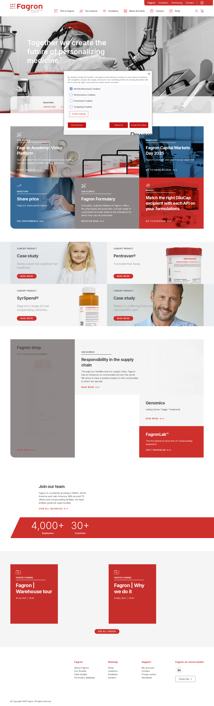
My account (148, 665)
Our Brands (80, 668)
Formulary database (84, 675)
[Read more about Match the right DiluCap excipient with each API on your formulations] (171, 201)
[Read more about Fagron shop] (42, 396)
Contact (190, 2)
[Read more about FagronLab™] (171, 439)
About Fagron (81, 665)
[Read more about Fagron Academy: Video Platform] (74, 151)
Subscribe (185, 676)
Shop (111, 665)
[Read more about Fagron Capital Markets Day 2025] (171, 151)
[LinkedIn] (179, 668)
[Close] (149, 74)
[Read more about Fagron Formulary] (107, 201)
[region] (108, 103)
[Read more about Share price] (42, 201)
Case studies (80, 672)
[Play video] (58, 592)
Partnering (176, 2)
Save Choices (77, 125)
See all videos (107, 629)
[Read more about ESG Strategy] (107, 424)
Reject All (119, 125)
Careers (112, 675)
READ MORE (26, 274)
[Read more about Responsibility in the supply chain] (139, 365)
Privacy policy (149, 672)
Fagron (151, 2)
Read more (123, 274)
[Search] (196, 11)
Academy (113, 672)
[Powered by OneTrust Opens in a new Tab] (140, 133)
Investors (163, 2)
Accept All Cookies (139, 125)
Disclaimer (147, 675)
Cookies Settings (79, 114)
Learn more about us (44, 72)
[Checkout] (202, 11)
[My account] (202, 2)
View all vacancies (53, 506)
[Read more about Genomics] (171, 408)
